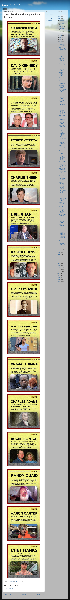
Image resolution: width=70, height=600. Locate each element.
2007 (59, 281)
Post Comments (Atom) (15, 597)
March (60, 41)
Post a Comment (9, 588)
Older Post (40, 594)
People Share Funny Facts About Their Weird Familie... (62, 157)
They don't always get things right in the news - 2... (62, 50)
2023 (59, 18)
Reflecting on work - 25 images (62, 55)
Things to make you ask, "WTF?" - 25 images (62, 74)
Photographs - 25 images (62, 169)
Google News (49, 20)
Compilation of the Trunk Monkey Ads (62, 86)
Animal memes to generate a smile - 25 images (62, 198)
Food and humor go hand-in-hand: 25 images (61, 227)
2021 (59, 254)
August (61, 31)
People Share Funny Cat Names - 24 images (62, 147)
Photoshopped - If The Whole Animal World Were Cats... (62, 193)
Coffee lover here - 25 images (61, 122)
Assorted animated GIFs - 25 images (61, 96)
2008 (59, 279)
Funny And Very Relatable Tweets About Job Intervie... (61, 209)
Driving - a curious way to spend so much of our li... (62, 243)
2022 (59, 252)
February (61, 248)
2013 (59, 269)
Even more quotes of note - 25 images (61, 60)
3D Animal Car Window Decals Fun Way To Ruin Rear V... (62, 164)
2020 (59, 256)
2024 (59, 16)
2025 (59, 15)
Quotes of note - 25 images (62, 78)
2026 (59, 13)
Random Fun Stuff (50, 13)
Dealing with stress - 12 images (62, 237)
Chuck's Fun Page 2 (11, 5)
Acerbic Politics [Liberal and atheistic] (49, 16)
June (60, 35)
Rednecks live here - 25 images (62, 203)
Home (24, 594)
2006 (59, 283)
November (61, 23)
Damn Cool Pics (49, 18)
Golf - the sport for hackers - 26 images (62, 172)
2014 (59, 267)
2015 (59, 265)
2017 (59, 261)
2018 (59, 260)
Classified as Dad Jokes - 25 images (62, 82)
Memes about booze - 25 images (62, 65)
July (60, 33)
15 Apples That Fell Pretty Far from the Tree (62, 216)
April (60, 39)
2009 (59, 277)
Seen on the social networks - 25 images (62, 232)
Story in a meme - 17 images (62, 152)
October (61, 26)
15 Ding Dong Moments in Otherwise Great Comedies (62, 134)
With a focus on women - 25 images (62, 106)
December (61, 20)
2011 (59, 273)
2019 (59, 258)
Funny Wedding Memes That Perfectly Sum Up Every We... (62, 185)
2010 (59, 275)
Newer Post (7, 594)
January (61, 249)
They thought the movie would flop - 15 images (62, 117)
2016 (59, 263)
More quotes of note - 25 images (62, 69)
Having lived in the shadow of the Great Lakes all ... (62, 91)
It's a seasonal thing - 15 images (62, 101)
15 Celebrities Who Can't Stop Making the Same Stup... (62, 178)
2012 (59, 271)
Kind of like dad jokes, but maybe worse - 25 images (62, 111)
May (60, 37)
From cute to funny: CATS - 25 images (62, 44)
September (61, 28)
